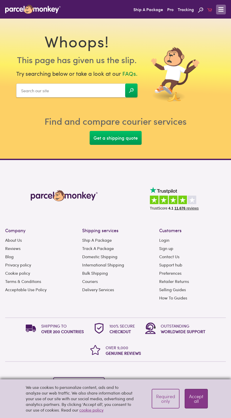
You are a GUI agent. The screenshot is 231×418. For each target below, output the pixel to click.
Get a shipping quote (115, 138)
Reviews (13, 248)
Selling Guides (172, 289)
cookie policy (91, 410)
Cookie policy (17, 273)
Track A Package (98, 248)
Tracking (186, 9)
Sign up (166, 248)
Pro (170, 9)
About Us (13, 240)
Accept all (196, 398)
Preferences (170, 273)
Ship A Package (148, 9)
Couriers (90, 281)
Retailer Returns (174, 281)
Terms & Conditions (23, 281)
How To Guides (173, 297)
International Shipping (103, 264)
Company (15, 230)
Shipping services (100, 230)
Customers (170, 230)
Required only (165, 398)
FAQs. (130, 73)
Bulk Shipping (95, 273)
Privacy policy (18, 264)
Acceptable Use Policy (26, 289)
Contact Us (169, 256)
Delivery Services (98, 289)
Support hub (170, 264)
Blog (9, 256)
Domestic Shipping (99, 256)
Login (164, 240)
